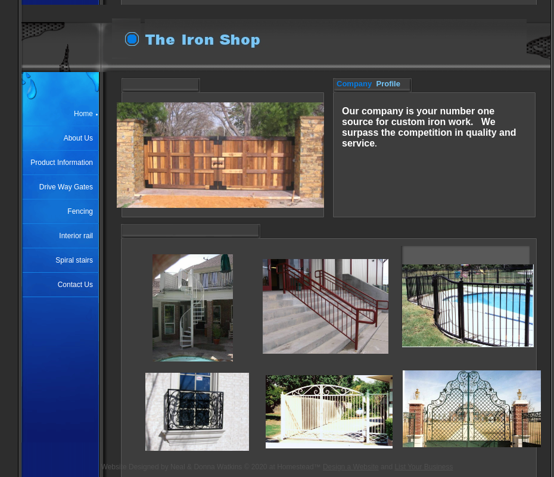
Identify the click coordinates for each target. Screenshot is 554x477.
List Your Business (423, 467)
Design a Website (351, 467)
